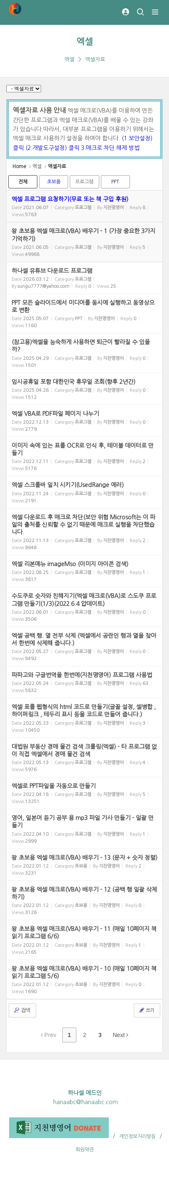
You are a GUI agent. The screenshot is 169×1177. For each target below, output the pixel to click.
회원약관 (85, 1149)
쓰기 (146, 1010)
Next (121, 1035)
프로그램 (84, 181)
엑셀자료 (95, 59)
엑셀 (84, 41)
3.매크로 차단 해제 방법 (110, 148)
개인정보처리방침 (137, 1136)
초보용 (54, 181)
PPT (115, 181)
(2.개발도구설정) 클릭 (53, 148)
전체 (22, 181)
